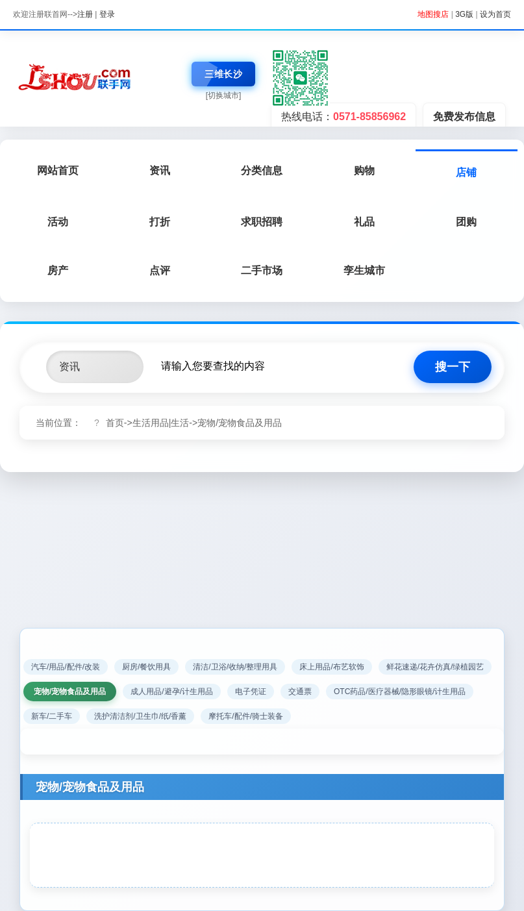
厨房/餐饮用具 (146, 666)
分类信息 (261, 170)
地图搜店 (433, 14)
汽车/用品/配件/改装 (65, 666)
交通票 (300, 691)
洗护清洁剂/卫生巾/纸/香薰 (140, 716)
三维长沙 (223, 74)
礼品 (364, 221)
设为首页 (495, 14)
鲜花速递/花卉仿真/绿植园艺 (435, 666)
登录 (107, 14)
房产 (57, 270)
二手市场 (261, 270)
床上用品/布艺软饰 (331, 666)
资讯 (159, 170)
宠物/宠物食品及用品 (239, 423)
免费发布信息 (464, 116)
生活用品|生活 (161, 423)
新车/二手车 (51, 716)
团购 (466, 221)
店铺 (466, 172)
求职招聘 (261, 221)
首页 (115, 423)
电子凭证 (250, 691)
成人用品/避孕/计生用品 (172, 691)
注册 (85, 14)
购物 (364, 170)
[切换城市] (224, 95)
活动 (57, 221)
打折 (159, 221)
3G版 (464, 14)
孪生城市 (364, 270)
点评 (159, 270)
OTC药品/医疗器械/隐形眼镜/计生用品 (400, 691)
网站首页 (58, 170)
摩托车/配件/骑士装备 (245, 716)
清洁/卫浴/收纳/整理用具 (235, 666)
